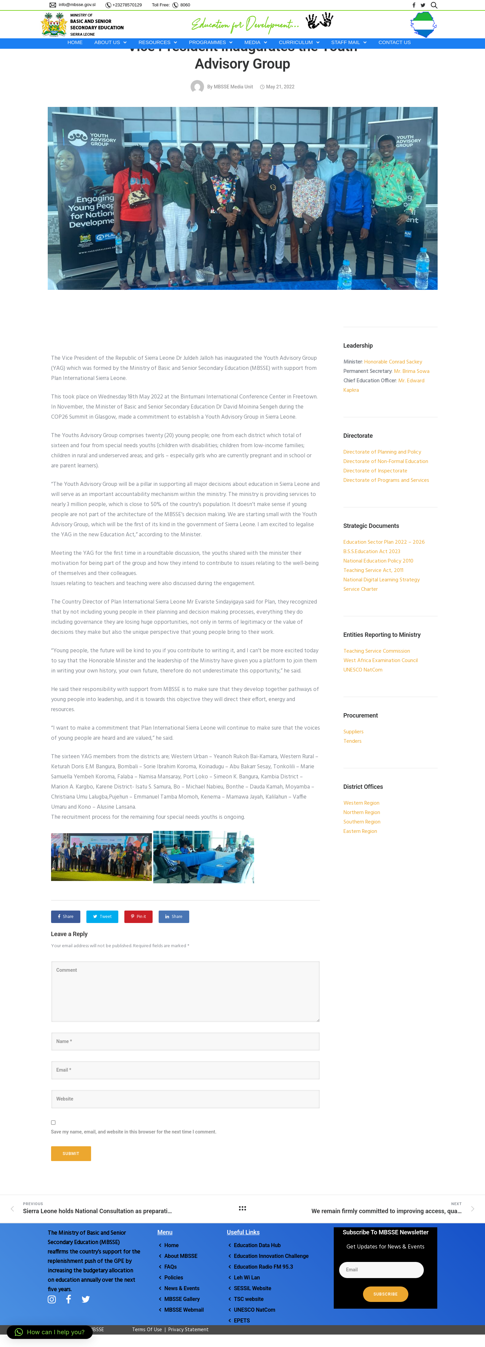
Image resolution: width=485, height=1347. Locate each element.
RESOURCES (154, 42)
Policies (173, 1277)
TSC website (249, 1299)
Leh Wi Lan (247, 1277)
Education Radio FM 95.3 (263, 1267)
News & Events (182, 1288)
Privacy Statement (188, 1330)
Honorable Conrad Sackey (393, 362)
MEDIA (252, 42)
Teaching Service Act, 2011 (373, 570)
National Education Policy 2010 (378, 561)
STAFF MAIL (345, 42)
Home (171, 1245)
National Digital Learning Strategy (381, 580)
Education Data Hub (257, 1245)
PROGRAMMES (207, 42)
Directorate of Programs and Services (386, 480)
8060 (185, 4)
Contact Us (394, 42)
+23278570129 (127, 4)
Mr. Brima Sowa (412, 371)
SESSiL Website (252, 1288)
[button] (50, 1332)
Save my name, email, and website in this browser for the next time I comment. (134, 1131)
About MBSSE (180, 1256)
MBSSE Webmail (184, 1310)
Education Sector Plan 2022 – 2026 (384, 542)
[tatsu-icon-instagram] (54, 1299)
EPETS (242, 1320)
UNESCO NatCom (254, 1310)
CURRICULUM (296, 42)
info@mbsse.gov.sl (77, 4)
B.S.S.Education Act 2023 (371, 551)
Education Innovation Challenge (271, 1256)
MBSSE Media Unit (233, 86)
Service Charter (360, 589)
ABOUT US (107, 42)
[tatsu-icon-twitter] (423, 5)
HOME (75, 42)
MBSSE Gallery (182, 1299)
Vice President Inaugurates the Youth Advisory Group (242, 55)
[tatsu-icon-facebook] (413, 5)
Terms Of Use (143, 1330)
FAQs (170, 1267)
